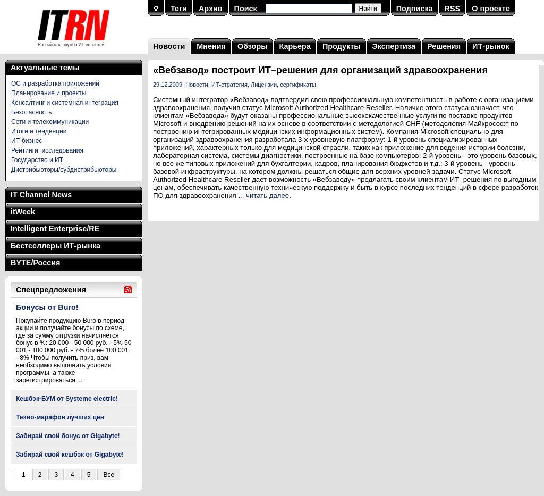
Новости (169, 46)
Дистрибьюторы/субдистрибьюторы (63, 169)
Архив (211, 8)
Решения (444, 46)
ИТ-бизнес (26, 141)
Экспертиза (393, 46)
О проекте (491, 8)
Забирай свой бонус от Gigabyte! (68, 436)
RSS (453, 8)
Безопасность (31, 112)
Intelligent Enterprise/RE (55, 228)
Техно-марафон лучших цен (60, 417)
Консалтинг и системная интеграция (64, 102)
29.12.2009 (167, 84)
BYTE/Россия (35, 262)
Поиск (245, 8)
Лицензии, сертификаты (283, 84)
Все (108, 474)
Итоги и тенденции (38, 131)
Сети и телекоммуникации (50, 121)
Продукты (341, 46)
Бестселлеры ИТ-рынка (55, 245)
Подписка (414, 8)
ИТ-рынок (490, 46)
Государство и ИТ (37, 160)
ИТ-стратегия (229, 84)
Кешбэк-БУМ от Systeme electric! (67, 398)
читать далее (267, 195)
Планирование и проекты (48, 93)
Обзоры (252, 46)
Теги (179, 8)
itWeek (23, 211)
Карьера (295, 46)
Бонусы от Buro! (47, 307)
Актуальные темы (45, 67)
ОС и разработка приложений (55, 83)
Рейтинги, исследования (47, 150)
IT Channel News (41, 194)
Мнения (211, 46)
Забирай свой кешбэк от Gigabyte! (70, 454)
